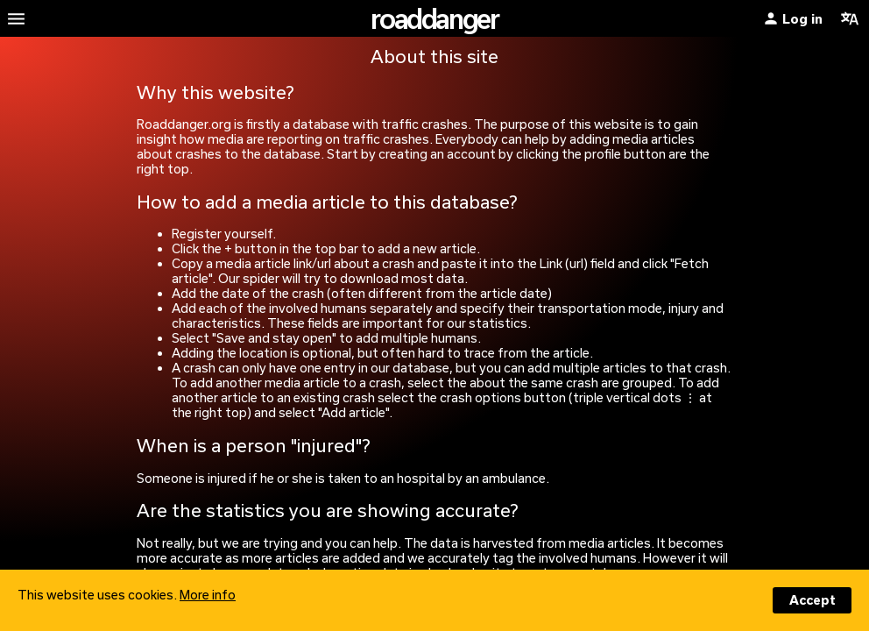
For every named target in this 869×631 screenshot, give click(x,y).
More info (208, 594)
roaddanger (434, 18)
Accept (812, 599)
